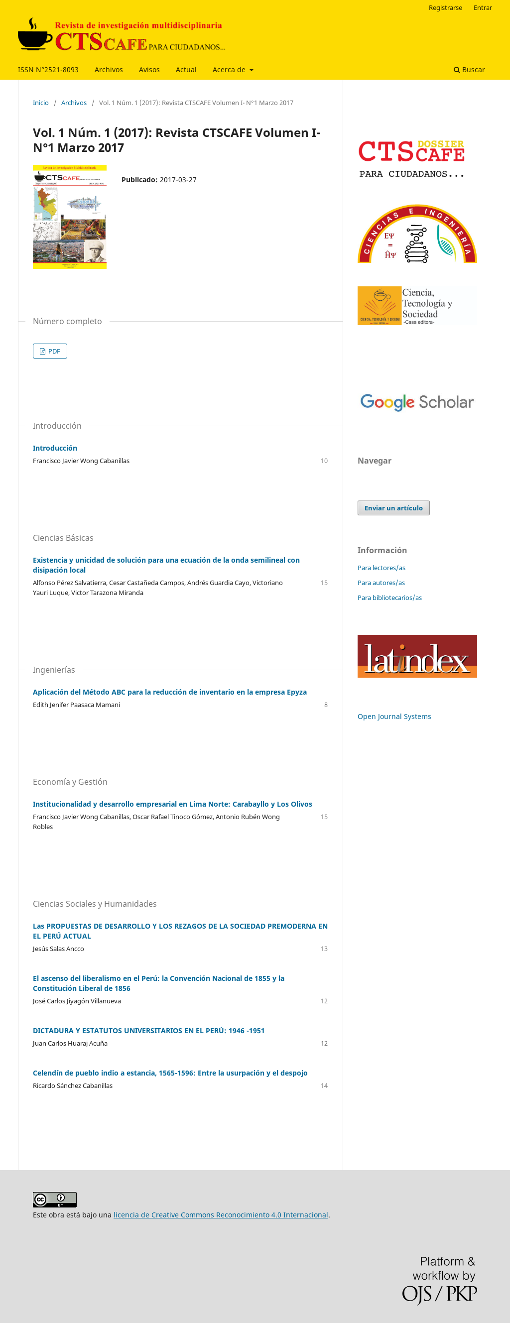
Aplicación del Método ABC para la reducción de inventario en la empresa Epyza (170, 692)
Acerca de (230, 69)
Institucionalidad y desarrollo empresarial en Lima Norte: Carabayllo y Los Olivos (172, 804)
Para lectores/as (381, 567)
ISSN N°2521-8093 (48, 69)
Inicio (41, 102)
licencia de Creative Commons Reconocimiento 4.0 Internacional (221, 1214)
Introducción (55, 448)
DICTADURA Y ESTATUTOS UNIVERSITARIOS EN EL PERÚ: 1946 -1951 (149, 1030)
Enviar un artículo (394, 507)
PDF (53, 351)
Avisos (149, 69)
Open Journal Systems (394, 716)
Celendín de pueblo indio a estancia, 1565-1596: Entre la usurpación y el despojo (170, 1073)
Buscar (469, 69)
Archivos (109, 69)
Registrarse (445, 7)
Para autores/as (381, 582)
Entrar (483, 7)
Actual (186, 69)
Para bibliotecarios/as (390, 597)
